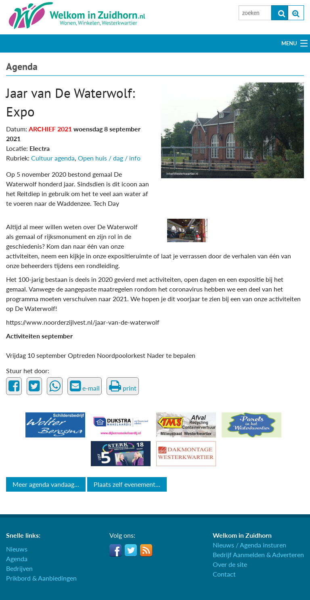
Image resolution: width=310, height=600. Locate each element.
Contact (224, 574)
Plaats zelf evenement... (127, 484)
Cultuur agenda (53, 158)
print (122, 386)
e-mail (85, 386)
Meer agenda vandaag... (46, 484)
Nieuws (16, 549)
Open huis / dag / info (109, 158)
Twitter (131, 550)
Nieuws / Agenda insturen (249, 545)
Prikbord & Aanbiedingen (41, 578)
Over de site (230, 564)
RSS (146, 550)
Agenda (22, 66)
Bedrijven (19, 568)
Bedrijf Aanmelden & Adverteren (258, 554)
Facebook (115, 550)
